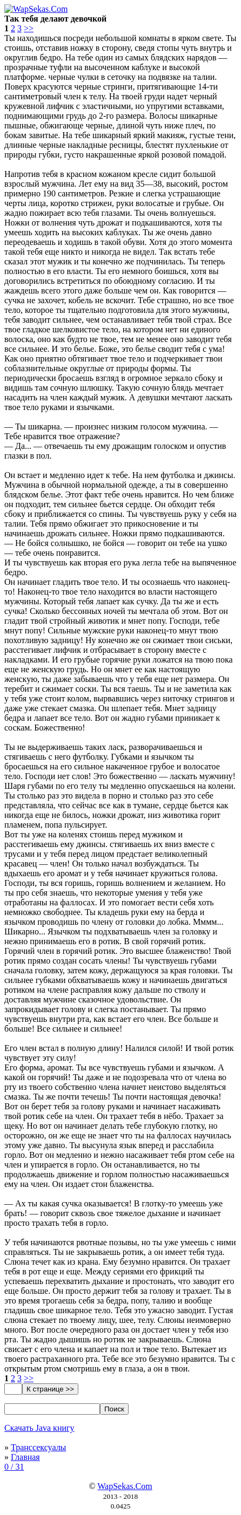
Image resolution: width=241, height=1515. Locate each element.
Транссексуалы (38, 1447)
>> (29, 28)
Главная (25, 1457)
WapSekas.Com (124, 1486)
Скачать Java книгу (39, 1427)
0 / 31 (14, 1466)
